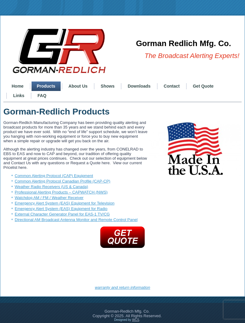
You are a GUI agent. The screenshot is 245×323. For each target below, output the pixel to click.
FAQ (42, 95)
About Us (78, 86)
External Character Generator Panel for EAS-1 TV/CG (62, 214)
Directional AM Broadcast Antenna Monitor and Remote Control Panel (76, 219)
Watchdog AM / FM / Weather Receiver (49, 197)
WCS (135, 319)
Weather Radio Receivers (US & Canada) (51, 186)
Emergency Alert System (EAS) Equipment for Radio (61, 208)
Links (18, 95)
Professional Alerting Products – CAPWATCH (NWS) (61, 192)
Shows (108, 86)
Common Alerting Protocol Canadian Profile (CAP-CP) (62, 181)
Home (18, 86)
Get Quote (203, 86)
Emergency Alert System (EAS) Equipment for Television (65, 203)
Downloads (139, 86)
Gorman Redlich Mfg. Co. (183, 43)
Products (46, 86)
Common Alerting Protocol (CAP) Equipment (54, 175)
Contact (172, 86)
